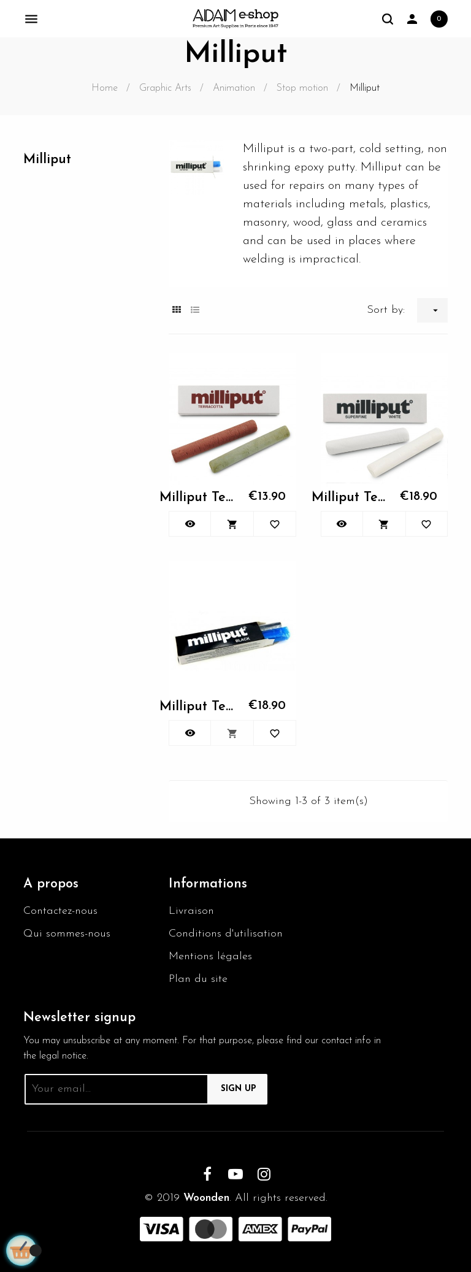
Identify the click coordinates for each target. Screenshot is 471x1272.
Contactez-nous (60, 911)
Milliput (47, 159)
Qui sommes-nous (66, 934)
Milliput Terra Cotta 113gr (197, 497)
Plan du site (198, 979)
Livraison (191, 911)
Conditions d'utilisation (226, 934)
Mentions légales (210, 956)
